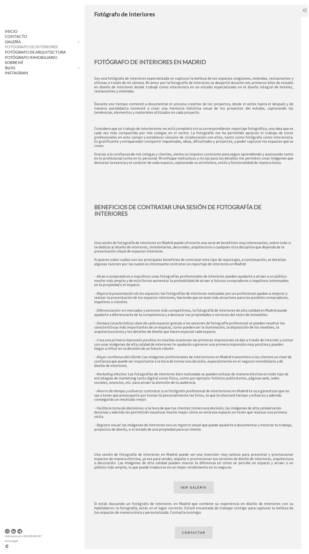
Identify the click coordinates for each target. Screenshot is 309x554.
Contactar (192, 538)
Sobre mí (14, 62)
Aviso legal (11, 541)
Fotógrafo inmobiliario (31, 57)
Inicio (11, 31)
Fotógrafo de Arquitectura (35, 52)
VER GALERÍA (192, 493)
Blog (10, 67)
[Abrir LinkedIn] (13, 531)
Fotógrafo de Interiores (31, 46)
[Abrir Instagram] (7, 531)
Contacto (16, 36)
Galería (13, 41)
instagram (16, 72)
